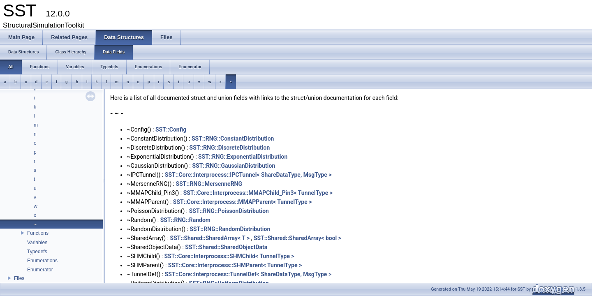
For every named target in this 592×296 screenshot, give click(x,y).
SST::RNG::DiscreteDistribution (230, 147)
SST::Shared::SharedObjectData (226, 247)
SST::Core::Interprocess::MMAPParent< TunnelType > (242, 202)
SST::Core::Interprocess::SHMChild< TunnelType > (229, 256)
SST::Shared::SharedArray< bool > (297, 238)
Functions (38, 233)
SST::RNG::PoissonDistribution (229, 211)
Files (19, 278)
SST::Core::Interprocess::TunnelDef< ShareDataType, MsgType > (248, 274)
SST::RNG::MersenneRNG (209, 183)
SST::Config (170, 129)
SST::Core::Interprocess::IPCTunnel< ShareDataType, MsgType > (248, 174)
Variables (37, 242)
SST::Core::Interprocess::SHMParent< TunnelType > (235, 265)
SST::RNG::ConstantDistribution (233, 138)
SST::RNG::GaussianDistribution (233, 165)
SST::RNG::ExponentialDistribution (242, 156)
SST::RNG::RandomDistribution (230, 229)
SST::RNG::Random (185, 220)
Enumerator (40, 270)
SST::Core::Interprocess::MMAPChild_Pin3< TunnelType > (258, 193)
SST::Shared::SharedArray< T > (210, 238)
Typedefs (37, 251)
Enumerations (42, 261)
